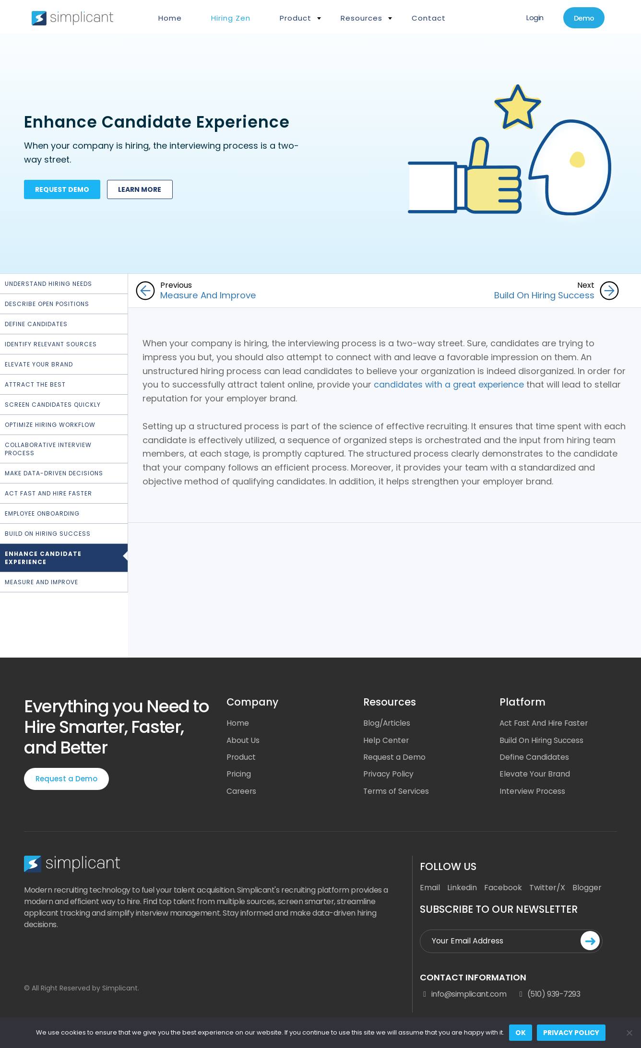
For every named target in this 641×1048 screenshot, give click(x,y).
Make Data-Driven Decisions (54, 473)
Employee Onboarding (42, 513)
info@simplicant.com (463, 995)
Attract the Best (35, 384)
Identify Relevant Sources (51, 344)
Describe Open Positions (47, 304)
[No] (629, 1032)
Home (170, 18)
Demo (582, 18)
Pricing (239, 774)
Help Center (386, 740)
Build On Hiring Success (48, 534)
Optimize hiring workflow (50, 425)
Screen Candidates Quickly (53, 404)
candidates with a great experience (450, 384)
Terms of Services (397, 792)
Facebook (503, 889)
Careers (241, 792)
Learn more (144, 191)
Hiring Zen (230, 18)
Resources (361, 18)
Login (530, 18)
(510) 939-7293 (548, 995)
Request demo (63, 191)
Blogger (587, 889)
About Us (243, 740)
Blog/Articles (387, 723)
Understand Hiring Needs (48, 284)
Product (295, 18)
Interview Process (533, 792)
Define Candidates (36, 324)
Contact (429, 18)
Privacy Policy (389, 774)
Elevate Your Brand (39, 364)
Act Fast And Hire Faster (545, 723)
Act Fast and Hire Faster (48, 493)
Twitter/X (547, 889)
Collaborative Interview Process (48, 449)
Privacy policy (571, 1032)
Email (430, 889)
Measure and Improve (41, 582)
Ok (520, 1032)
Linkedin (462, 889)
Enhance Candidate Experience (43, 558)
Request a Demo (66, 779)
